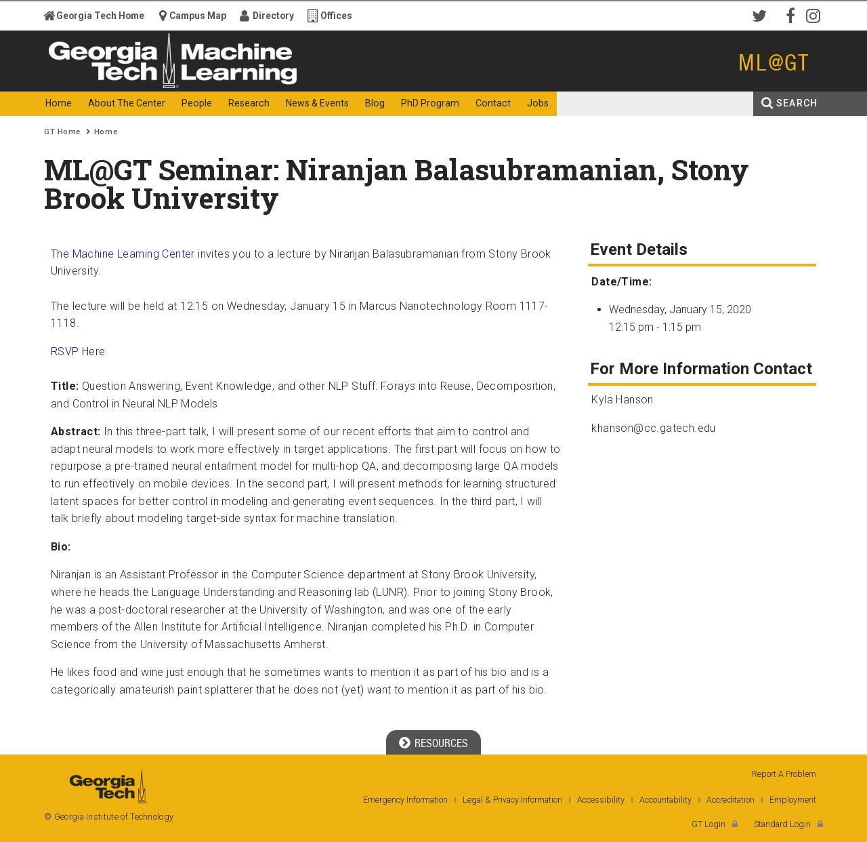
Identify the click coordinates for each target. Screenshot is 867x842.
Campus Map (197, 15)
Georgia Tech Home (100, 15)
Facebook (789, 15)
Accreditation (730, 800)
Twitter (762, 15)
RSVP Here (78, 351)
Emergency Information (405, 800)
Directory (273, 15)
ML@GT (773, 62)
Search (797, 103)
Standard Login (782, 824)
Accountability (665, 800)
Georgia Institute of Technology (96, 79)
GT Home (62, 131)
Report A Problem (784, 774)
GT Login (708, 824)
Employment (792, 800)
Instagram (816, 15)
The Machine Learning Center (123, 253)
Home (105, 131)
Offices (336, 15)
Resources (441, 743)
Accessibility (601, 800)
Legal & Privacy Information (512, 800)
